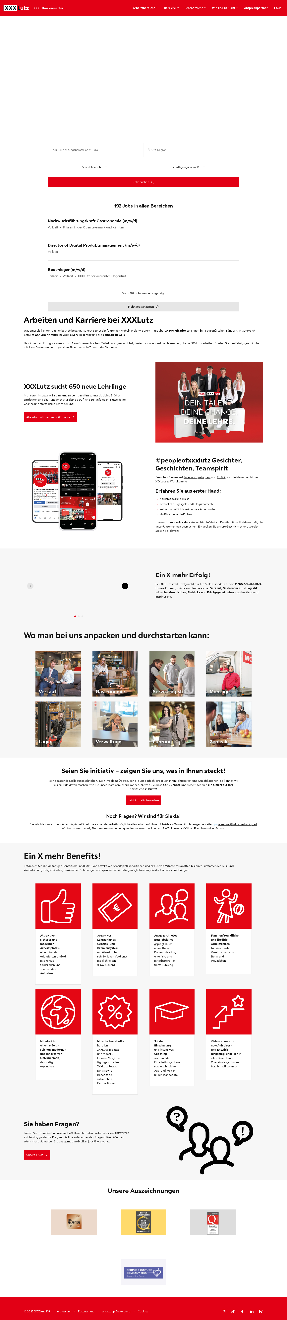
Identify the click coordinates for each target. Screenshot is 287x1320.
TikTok (221, 477)
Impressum (64, 1311)
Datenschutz (86, 1311)
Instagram (204, 477)
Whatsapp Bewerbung (116, 1311)
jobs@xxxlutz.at (98, 1141)
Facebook (190, 477)
